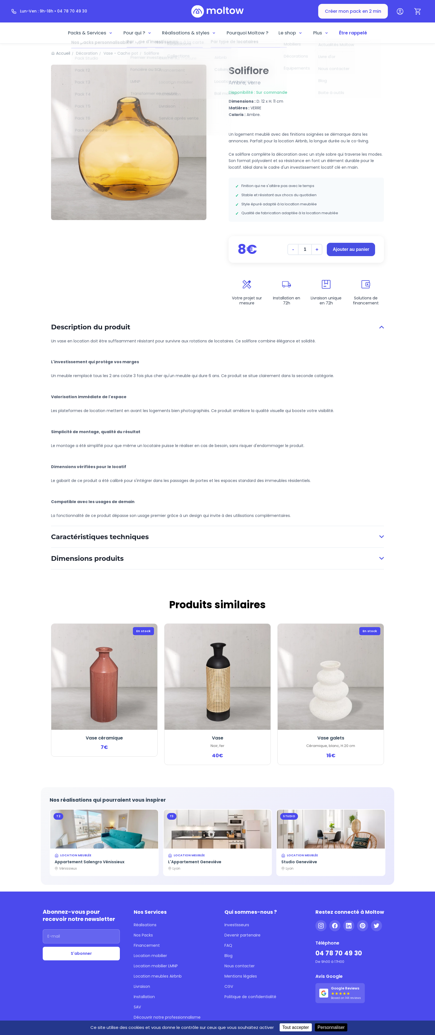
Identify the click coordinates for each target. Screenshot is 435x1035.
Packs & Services (90, 33)
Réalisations (145, 925)
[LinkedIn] (348, 925)
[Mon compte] (400, 11)
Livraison (142, 986)
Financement (147, 945)
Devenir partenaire (242, 935)
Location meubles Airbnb (158, 976)
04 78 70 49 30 (338, 953)
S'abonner (81, 953)
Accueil (63, 53)
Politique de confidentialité (250, 996)
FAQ (228, 945)
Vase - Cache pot (120, 53)
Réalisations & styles (189, 33)
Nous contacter (239, 966)
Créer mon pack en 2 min (353, 11)
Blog (228, 955)
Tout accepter (295, 1027)
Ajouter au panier (351, 249)
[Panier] (418, 11)
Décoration (87, 53)
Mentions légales (240, 976)
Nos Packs (143, 935)
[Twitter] (376, 925)
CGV (228, 986)
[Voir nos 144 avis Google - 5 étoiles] (340, 993)
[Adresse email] (81, 936)
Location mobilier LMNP (156, 966)
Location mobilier (150, 955)
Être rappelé (353, 33)
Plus (321, 33)
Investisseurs (236, 925)
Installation (144, 996)
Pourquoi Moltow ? (247, 33)
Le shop (291, 33)
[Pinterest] (362, 925)
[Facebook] (334, 925)
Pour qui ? (137, 33)
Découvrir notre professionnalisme (167, 1017)
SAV (137, 1007)
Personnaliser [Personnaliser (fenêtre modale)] (331, 1027)
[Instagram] (321, 925)
